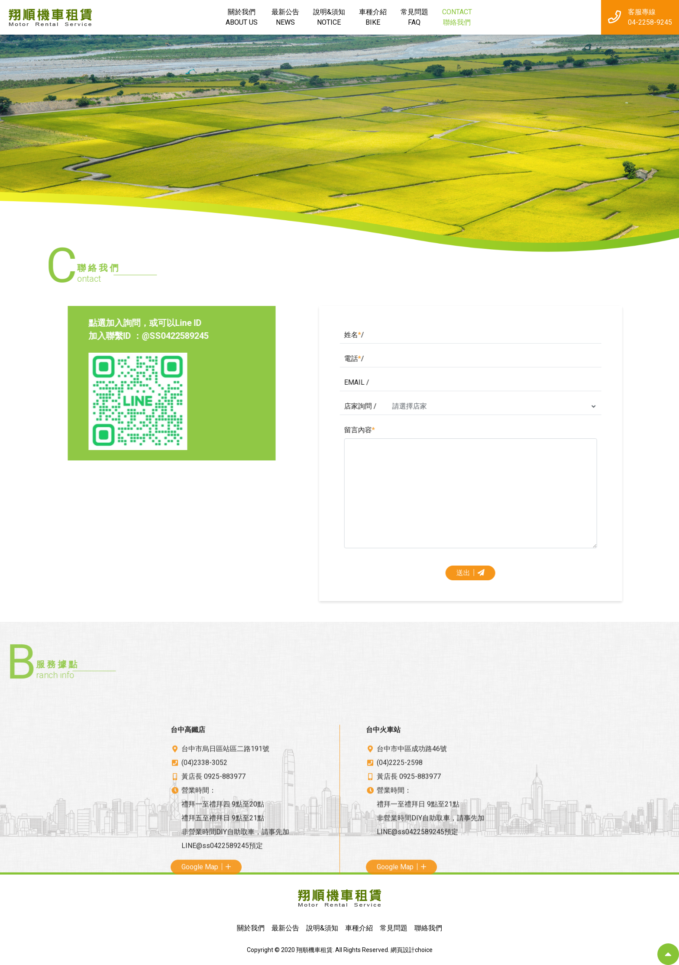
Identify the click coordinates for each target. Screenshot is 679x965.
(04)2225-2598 (400, 845)
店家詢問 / (475, 406)
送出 (586, 573)
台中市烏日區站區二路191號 (225, 831)
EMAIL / (471, 382)
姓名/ (469, 335)
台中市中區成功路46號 (412, 831)
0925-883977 (225, 859)
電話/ (469, 358)
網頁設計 (403, 949)
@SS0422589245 (93, 336)
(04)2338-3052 (204, 845)
